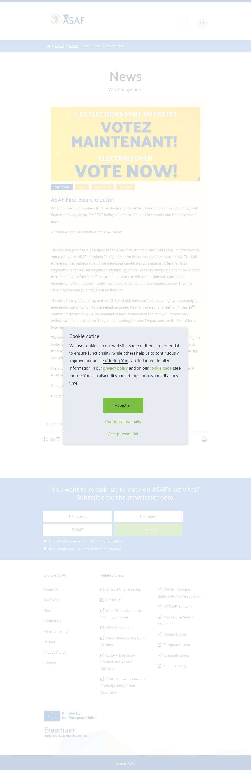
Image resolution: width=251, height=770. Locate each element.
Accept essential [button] (123, 433)
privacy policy (115, 368)
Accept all (123, 405)
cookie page (161, 368)
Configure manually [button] (123, 421)
